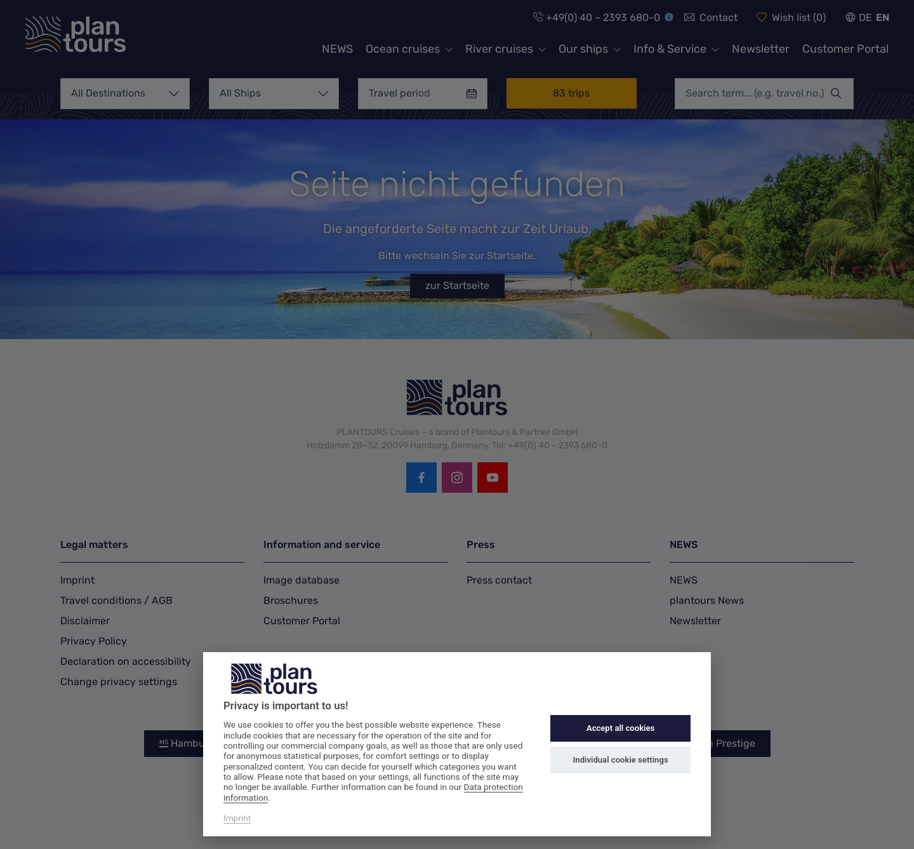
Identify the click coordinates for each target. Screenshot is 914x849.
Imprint (237, 818)
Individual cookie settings (620, 760)
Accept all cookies (620, 728)
